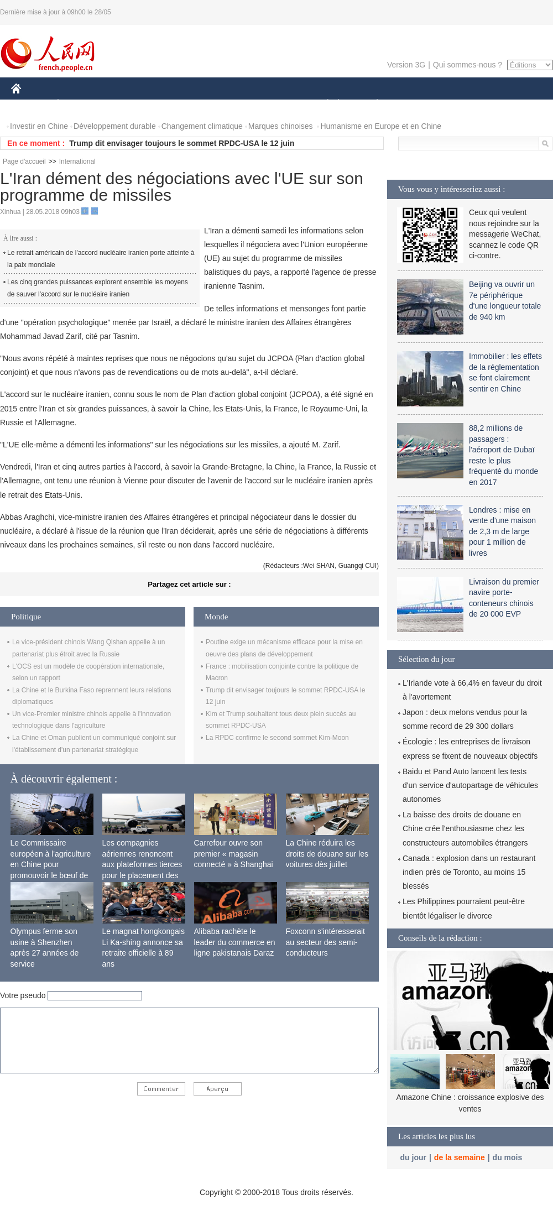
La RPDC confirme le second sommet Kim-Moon (277, 738)
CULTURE (273, 104)
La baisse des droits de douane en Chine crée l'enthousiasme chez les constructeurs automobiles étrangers (465, 828)
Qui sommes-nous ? (467, 64)
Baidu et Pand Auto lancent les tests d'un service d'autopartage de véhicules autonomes (470, 785)
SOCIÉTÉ (322, 104)
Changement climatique (202, 126)
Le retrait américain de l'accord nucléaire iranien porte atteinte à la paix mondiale (100, 259)
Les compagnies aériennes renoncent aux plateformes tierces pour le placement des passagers (142, 864)
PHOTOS (514, 104)
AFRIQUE (175, 104)
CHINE (30, 104)
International (77, 161)
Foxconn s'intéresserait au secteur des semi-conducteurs (326, 942)
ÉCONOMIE (78, 104)
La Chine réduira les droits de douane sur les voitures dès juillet (327, 853)
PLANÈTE (371, 104)
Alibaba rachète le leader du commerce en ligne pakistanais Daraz (234, 942)
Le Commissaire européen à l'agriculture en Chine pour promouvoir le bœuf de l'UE (51, 864)
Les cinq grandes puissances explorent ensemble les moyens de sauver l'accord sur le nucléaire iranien (97, 288)
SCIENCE (223, 104)
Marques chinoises (280, 126)
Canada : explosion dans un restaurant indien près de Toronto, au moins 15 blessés (469, 872)
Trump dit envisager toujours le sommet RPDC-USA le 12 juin (181, 143)
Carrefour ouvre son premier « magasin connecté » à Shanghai (233, 853)
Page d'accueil (24, 161)
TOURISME (463, 104)
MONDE (128, 104)
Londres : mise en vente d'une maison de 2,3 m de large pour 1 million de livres (502, 531)
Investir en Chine (39, 126)
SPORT (415, 104)
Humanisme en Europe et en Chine (380, 126)
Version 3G (406, 64)
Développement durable (115, 126)
